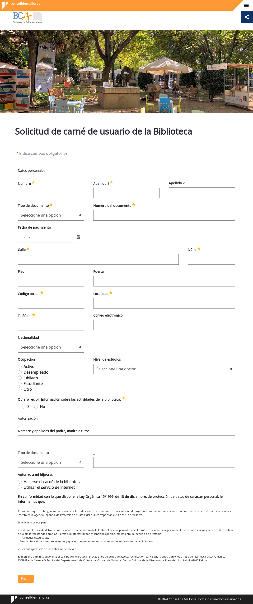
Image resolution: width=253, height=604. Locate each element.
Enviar (26, 578)
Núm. (194, 249)
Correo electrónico (107, 315)
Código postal (30, 293)
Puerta (98, 271)
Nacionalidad (28, 337)
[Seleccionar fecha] (78, 237)
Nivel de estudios (107, 359)
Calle (23, 249)
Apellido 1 (103, 183)
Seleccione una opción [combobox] (41, 215)
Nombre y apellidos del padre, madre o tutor (53, 431)
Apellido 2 (177, 183)
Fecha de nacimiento (34, 227)
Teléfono (26, 315)
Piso (21, 271)
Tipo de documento (35, 205)
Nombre (26, 183)
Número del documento (114, 205)
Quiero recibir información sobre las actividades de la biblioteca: (71, 399)
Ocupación (26, 359)
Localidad (102, 293)
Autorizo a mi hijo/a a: (35, 474)
